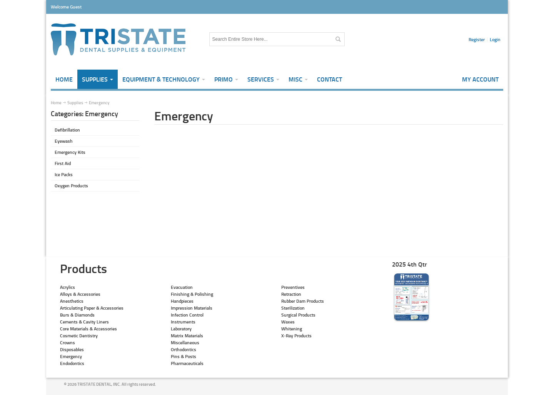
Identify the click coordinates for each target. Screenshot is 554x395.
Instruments (183, 321)
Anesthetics (71, 301)
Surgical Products (298, 315)
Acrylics (67, 287)
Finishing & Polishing (192, 294)
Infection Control (187, 315)
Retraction (291, 294)
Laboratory (181, 328)
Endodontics (72, 363)
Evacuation (182, 287)
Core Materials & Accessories (88, 328)
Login (495, 39)
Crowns (67, 342)
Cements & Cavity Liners (84, 321)
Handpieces (182, 301)
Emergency (71, 356)
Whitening (291, 328)
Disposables (72, 349)
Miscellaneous (185, 342)
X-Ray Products (296, 335)
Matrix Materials (187, 335)
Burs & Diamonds (77, 315)
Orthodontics (183, 349)
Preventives (293, 287)
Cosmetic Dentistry (79, 335)
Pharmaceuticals (187, 363)
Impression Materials (191, 308)
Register (477, 39)
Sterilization (293, 308)
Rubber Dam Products (302, 301)
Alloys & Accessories (80, 294)
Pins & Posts (183, 356)
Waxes (288, 321)
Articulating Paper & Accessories (91, 308)
